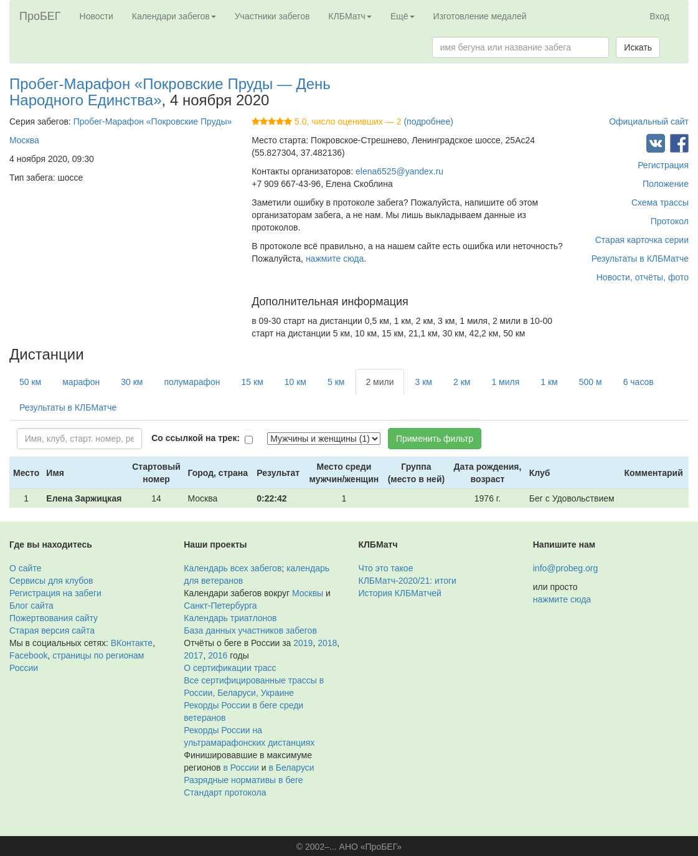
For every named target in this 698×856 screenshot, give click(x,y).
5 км (336, 382)
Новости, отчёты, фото (643, 277)
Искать (638, 47)
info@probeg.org (565, 568)
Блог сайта (31, 606)
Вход (659, 16)
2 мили (380, 382)
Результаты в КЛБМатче (640, 259)
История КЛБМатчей (400, 593)
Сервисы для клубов (51, 581)
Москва (24, 140)
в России (240, 768)
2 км (461, 382)
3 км (423, 382)
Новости (96, 16)
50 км (30, 382)
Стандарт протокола (225, 792)
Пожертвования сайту (53, 618)
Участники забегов (272, 16)
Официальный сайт (649, 121)
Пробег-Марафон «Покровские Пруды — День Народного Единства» (170, 91)
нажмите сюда (335, 259)
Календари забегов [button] (174, 16)
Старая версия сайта (52, 630)
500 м (590, 382)
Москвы (307, 593)
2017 (193, 655)
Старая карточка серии (642, 240)
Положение (666, 184)
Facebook (28, 655)
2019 (303, 643)
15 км (252, 382)
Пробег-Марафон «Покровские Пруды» (152, 121)
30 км (132, 382)
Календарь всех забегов (232, 568)
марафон (81, 382)
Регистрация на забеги (55, 593)
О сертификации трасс (230, 668)
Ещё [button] (402, 16)
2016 (217, 655)
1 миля (505, 382)
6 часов (638, 382)
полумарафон (192, 382)
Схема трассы (660, 202)
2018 (327, 643)
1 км (548, 382)
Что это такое (386, 568)
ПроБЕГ (40, 16)
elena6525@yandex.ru (399, 171)
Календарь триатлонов (230, 618)
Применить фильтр (434, 439)
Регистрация (663, 165)
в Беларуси (291, 768)
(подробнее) (428, 121)
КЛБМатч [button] (350, 16)
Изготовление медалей (480, 16)
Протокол (670, 221)
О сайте (25, 568)
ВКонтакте (132, 643)
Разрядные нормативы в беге (243, 780)
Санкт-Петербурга (220, 606)
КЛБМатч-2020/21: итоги (407, 581)
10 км (295, 382)
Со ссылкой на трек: (195, 438)
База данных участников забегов (250, 630)
